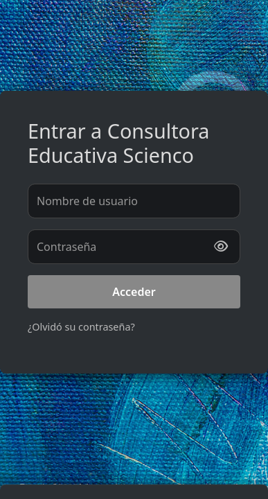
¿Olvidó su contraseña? (81, 326)
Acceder (134, 291)
